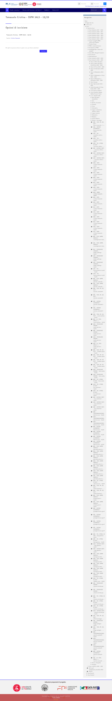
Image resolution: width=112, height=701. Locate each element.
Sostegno (94, 664)
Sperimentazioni (93, 56)
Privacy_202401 (56, 697)
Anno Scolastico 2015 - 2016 (96, 33)
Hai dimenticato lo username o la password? (95, 6)
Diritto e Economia (96, 102)
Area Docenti (91, 673)
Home (86, 21)
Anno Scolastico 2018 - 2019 (96, 58)
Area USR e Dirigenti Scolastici (96, 52)
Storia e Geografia (96, 662)
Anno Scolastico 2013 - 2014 (96, 37)
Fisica (93, 106)
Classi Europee (94, 82)
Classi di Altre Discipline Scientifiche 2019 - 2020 (97, 64)
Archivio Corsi (91, 28)
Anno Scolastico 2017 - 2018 (96, 30)
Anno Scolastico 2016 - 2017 (96, 31)
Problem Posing (92, 44)
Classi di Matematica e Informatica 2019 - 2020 (97, 79)
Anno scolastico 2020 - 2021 (96, 666)
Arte (93, 100)
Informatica (95, 108)
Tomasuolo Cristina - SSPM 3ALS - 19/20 (18, 35)
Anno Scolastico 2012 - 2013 (96, 39)
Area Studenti (91, 675)
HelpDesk (48, 10)
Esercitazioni (92, 54)
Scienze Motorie (96, 118)
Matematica (94, 115)
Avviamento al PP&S (94, 47)
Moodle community (16, 10)
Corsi (87, 26)
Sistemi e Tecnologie (97, 120)
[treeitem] (95, 348)
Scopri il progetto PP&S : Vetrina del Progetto (95, 41)
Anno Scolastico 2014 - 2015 (96, 35)
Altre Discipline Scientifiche (95, 98)
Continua (43, 51)
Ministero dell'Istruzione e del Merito (33, 10)
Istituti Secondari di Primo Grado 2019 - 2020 (97, 87)
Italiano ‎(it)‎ (57, 10)
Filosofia (94, 104)
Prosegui (56, 699)
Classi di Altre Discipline (96, 61)
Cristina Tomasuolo (15, 38)
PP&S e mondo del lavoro (95, 45)
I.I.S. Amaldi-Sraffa (95, 95)
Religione (94, 116)
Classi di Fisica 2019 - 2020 (97, 67)
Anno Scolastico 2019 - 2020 (96, 60)
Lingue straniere (96, 113)
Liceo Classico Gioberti (96, 90)
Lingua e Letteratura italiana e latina (97, 110)
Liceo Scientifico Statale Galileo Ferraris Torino (96, 93)
